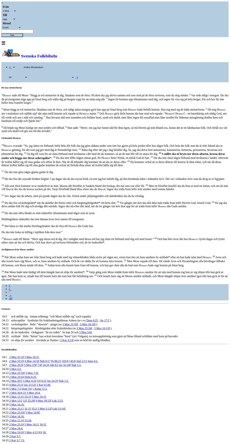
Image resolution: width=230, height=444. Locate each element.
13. (23, 440)
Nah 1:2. (64, 380)
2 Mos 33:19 (16, 361)
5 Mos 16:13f (102, 328)
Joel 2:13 (81, 361)
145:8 (72, 361)
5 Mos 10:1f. (31, 357)
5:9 (38, 380)
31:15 (27, 408)
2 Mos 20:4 (15, 392)
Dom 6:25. (30, 376)
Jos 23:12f (30, 384)
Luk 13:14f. (59, 408)
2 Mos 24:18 (16, 432)
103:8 (65, 361)
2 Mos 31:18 (16, 357)
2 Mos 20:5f (16, 365)
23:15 (27, 396)
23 (24, 392)
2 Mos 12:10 (16, 420)
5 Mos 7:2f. (32, 373)
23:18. (28, 420)
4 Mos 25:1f (16, 384)
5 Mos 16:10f (88, 324)
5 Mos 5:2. (15, 369)
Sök (12, 35)
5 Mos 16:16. (16, 404)
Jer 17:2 (104, 320)
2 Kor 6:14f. (44, 384)
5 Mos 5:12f (45, 408)
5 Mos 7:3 (15, 388)
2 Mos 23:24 (16, 376)
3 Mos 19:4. (33, 392)
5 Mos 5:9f (30, 365)
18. (44, 432)
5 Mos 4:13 (31, 432)
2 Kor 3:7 (14, 440)
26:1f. (43, 424)
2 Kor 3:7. (15, 436)
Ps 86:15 (56, 361)
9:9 (40, 432)
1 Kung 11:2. (40, 388)
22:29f (31, 400)
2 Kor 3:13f (67, 340)
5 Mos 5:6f (85, 332)
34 (10, 292)
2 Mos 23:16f (17, 412)
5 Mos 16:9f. (33, 412)
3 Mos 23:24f (84, 328)
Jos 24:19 (52, 380)
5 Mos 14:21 (31, 424)
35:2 (34, 408)
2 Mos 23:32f (17, 373)
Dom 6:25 (92, 320)
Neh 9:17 (45, 361)
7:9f (39, 365)
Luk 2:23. (57, 400)
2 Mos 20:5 (15, 380)
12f (25, 400)
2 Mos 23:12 (16, 408)
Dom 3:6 (27, 388)
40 (10, 298)
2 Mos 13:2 (15, 400)
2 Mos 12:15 (16, 396)
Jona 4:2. (93, 361)
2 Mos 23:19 (16, 424)
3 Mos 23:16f (70, 324)
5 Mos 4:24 (29, 380)
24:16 (46, 365)
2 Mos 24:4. (16, 428)
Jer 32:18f (65, 365)
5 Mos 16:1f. (39, 396)
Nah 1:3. (76, 365)
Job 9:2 (54, 365)
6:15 (43, 380)
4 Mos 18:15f (43, 400)
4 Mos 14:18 (31, 361)
